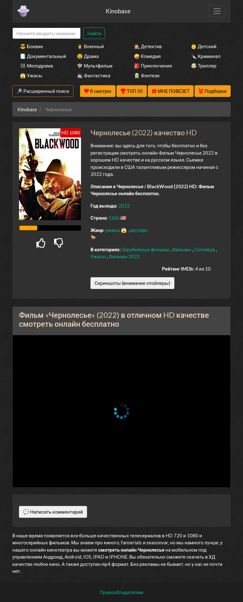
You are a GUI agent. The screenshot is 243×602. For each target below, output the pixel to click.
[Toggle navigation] (217, 11)
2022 (124, 205)
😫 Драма (88, 56)
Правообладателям (121, 592)
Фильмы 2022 (124, 256)
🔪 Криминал (206, 56)
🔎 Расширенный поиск (42, 91)
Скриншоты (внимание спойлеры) (132, 283)
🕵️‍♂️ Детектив (148, 46)
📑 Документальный (40, 56)
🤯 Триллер (203, 65)
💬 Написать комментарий (53, 512)
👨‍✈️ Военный (90, 46)
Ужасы (98, 256)
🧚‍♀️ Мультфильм (94, 65)
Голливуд (205, 249)
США (114, 218)
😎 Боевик (31, 46)
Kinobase (118, 11)
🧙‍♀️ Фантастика (93, 75)
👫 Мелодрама (36, 65)
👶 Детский (203, 46)
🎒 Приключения (153, 65)
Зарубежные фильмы (146, 249)
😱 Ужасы (31, 75)
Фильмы (182, 249)
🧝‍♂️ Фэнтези (146, 75)
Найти (94, 33)
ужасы (113, 230)
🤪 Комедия (147, 56)
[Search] (46, 33)
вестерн (138, 230)
